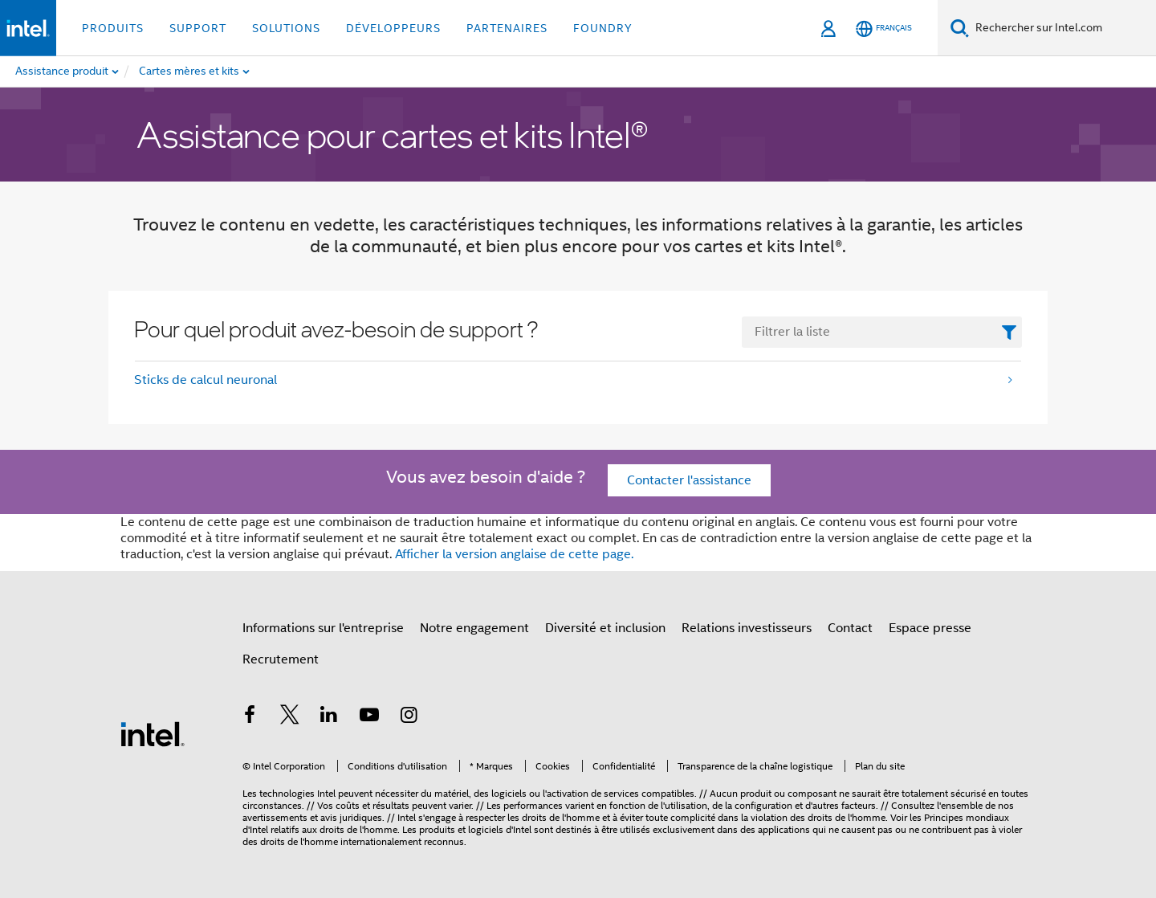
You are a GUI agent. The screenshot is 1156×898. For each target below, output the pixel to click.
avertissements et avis (289, 817)
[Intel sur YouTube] (369, 717)
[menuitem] (217, 71)
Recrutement (280, 659)
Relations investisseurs (747, 628)
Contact (850, 628)
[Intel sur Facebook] (249, 717)
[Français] (884, 28)
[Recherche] (959, 28)
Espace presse (930, 628)
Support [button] (197, 28)
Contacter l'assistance (689, 480)
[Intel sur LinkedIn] (329, 717)
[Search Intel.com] (1062, 28)
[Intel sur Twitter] (289, 717)
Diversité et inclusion (605, 628)
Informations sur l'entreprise (323, 628)
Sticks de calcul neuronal (205, 380)
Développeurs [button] (393, 28)
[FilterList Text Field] (882, 332)
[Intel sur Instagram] (408, 717)
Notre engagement (474, 628)
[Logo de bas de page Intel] (152, 733)
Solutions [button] (286, 28)
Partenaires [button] (506, 28)
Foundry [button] (603, 28)
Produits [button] (113, 28)
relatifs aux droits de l (316, 829)
